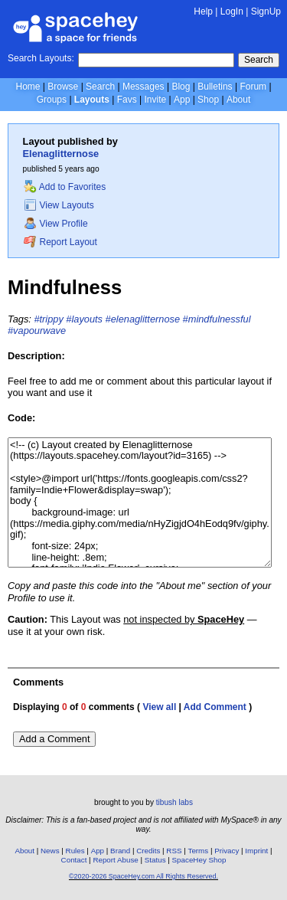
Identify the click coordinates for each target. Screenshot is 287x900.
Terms (198, 850)
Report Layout (60, 242)
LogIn (231, 11)
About (238, 99)
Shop (208, 99)
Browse (62, 86)
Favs (127, 99)
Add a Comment (54, 739)
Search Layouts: (41, 58)
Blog (180, 86)
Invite (155, 99)
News (50, 850)
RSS (173, 850)
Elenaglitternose (61, 153)
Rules (75, 850)
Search (258, 59)
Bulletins (214, 86)
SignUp (266, 11)
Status (155, 860)
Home (27, 86)
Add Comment (215, 707)
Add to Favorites (65, 187)
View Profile (56, 223)
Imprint (256, 850)
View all (159, 707)
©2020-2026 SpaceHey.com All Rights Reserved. (143, 876)
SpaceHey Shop (199, 860)
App (182, 99)
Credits (148, 850)
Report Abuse (115, 860)
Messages (143, 86)
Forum (253, 86)
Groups (52, 99)
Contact (74, 860)
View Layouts (59, 205)
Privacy (226, 850)
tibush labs (174, 802)
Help (203, 11)
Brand (120, 850)
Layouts (91, 99)
